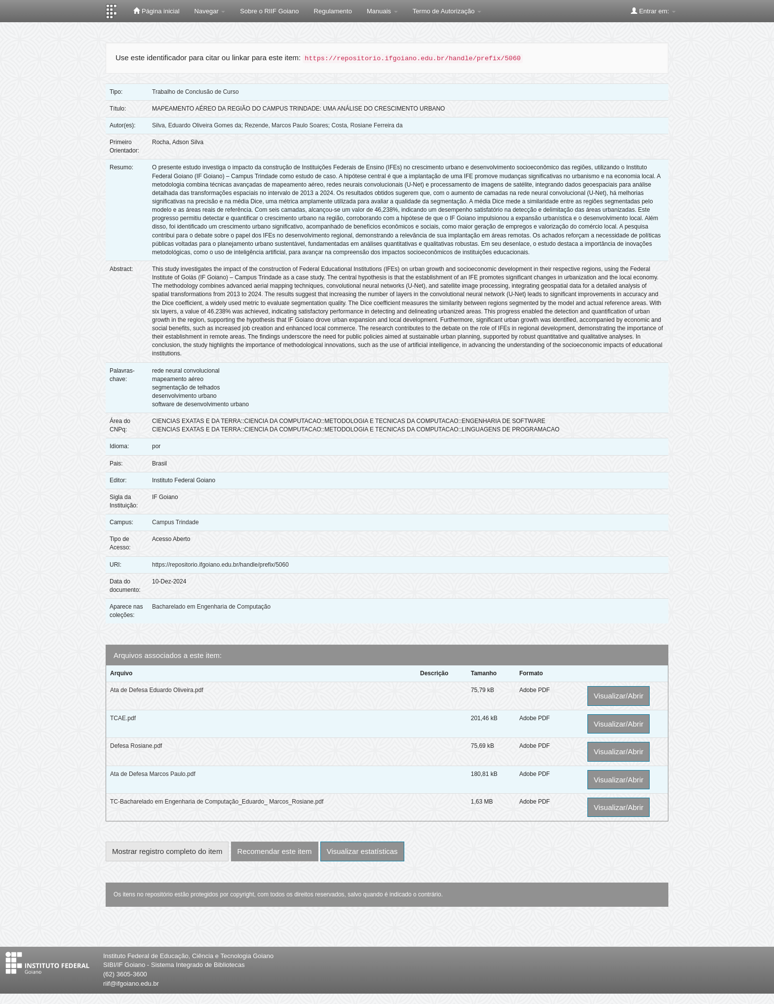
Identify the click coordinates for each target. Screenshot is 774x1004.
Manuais (382, 11)
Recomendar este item (274, 851)
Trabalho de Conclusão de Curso (195, 91)
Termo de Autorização (447, 11)
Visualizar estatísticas (362, 851)
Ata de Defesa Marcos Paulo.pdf (152, 774)
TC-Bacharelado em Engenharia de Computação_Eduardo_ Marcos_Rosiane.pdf (216, 801)
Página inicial (156, 11)
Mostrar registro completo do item (167, 851)
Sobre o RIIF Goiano (269, 11)
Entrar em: (653, 11)
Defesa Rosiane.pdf (136, 745)
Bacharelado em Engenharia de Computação (211, 606)
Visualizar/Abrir (619, 696)
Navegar (210, 11)
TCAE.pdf (123, 718)
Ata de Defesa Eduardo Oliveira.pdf (156, 690)
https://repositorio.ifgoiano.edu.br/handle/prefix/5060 (220, 564)
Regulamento (333, 11)
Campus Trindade (175, 522)
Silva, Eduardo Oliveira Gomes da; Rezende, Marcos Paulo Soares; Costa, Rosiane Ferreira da (277, 125)
